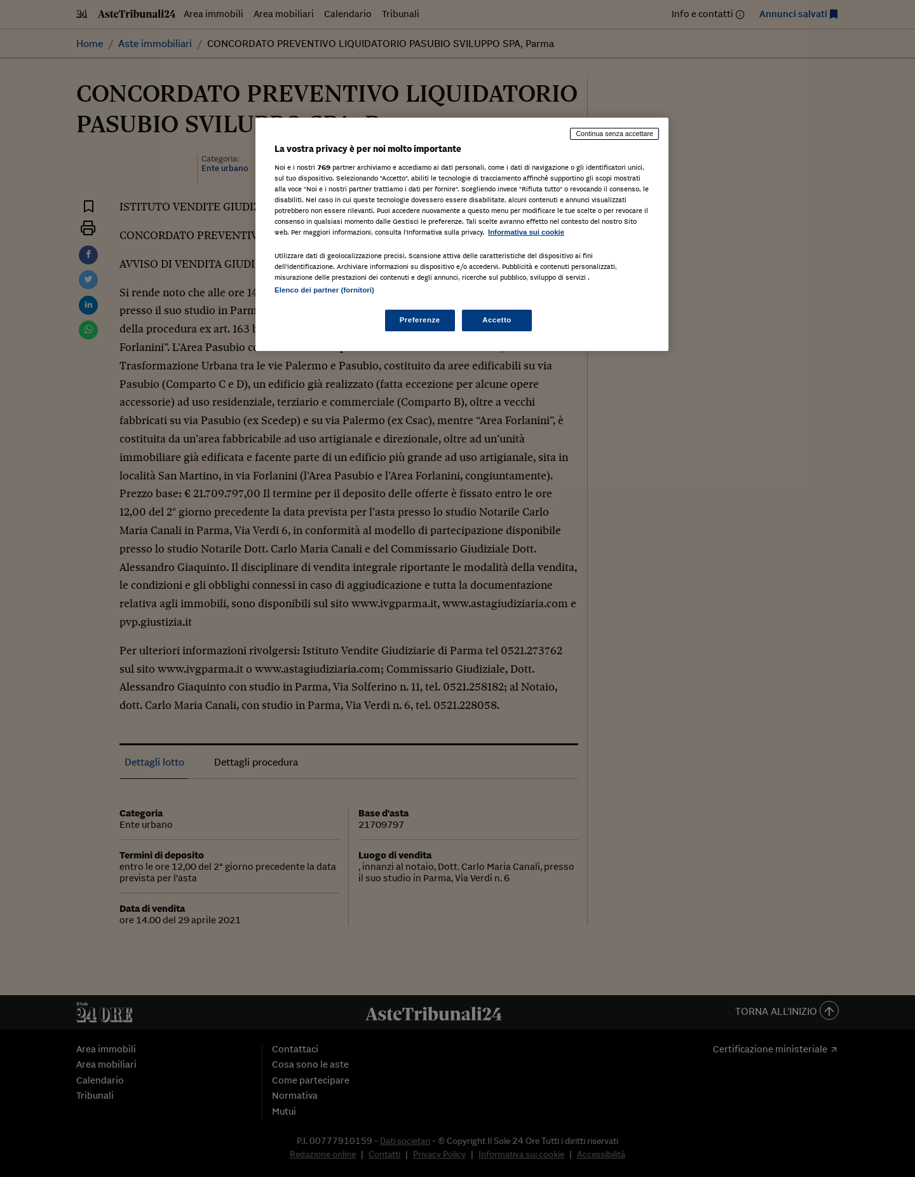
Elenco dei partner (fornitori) (324, 290)
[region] (461, 234)
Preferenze (420, 320)
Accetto (497, 320)
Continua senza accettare (614, 133)
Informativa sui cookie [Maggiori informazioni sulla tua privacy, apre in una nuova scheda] (526, 232)
